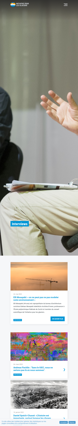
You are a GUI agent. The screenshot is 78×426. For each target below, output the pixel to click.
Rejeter (72, 422)
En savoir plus (57, 319)
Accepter (63, 422)
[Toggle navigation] (66, 5)
